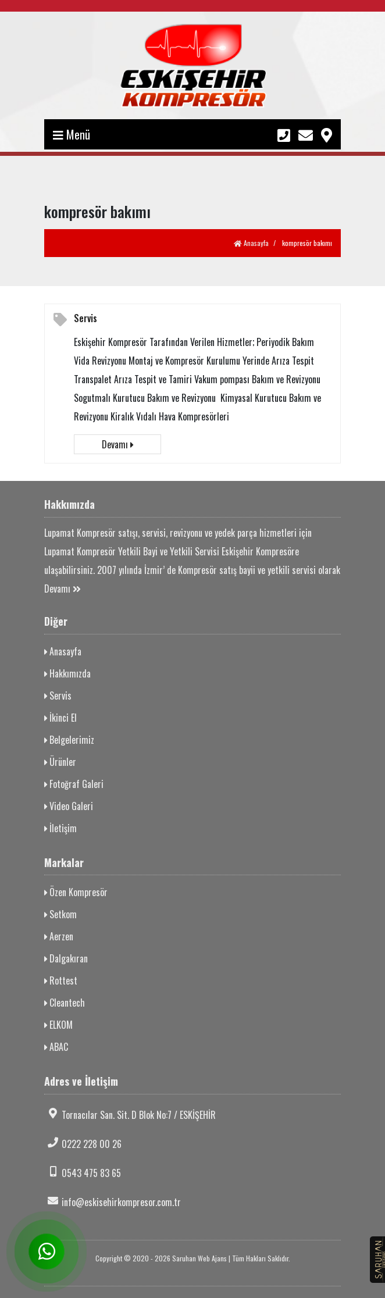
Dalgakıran (66, 958)
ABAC (56, 1047)
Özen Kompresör (76, 892)
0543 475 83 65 (82, 1173)
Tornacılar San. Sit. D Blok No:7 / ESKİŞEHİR (130, 1115)
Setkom (60, 914)
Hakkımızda (67, 673)
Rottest (60, 980)
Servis (85, 318)
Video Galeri (68, 806)
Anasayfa (251, 243)
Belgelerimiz (69, 740)
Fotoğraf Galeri (74, 784)
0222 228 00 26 (83, 1144)
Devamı (117, 444)
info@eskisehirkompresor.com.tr (112, 1202)
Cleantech (64, 1003)
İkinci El (60, 718)
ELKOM (58, 1025)
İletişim (60, 828)
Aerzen (58, 936)
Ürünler (60, 762)
